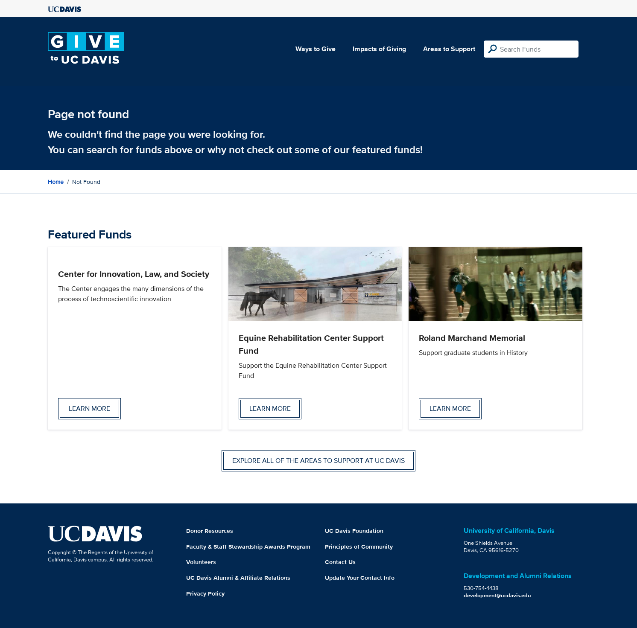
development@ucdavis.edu (497, 595)
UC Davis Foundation (354, 530)
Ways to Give (315, 49)
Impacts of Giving (379, 49)
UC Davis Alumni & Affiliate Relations (238, 577)
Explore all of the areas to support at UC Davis (318, 460)
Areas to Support (449, 49)
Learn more (89, 408)
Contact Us (340, 562)
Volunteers (201, 562)
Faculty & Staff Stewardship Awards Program (248, 546)
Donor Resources (209, 530)
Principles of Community (359, 546)
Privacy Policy (205, 593)
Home (56, 181)
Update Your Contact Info (359, 577)
